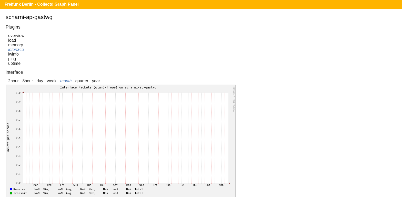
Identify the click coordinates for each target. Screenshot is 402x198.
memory (15, 45)
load (12, 40)
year (96, 81)
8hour (27, 81)
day (40, 81)
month (66, 81)
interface (16, 49)
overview (16, 35)
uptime (14, 63)
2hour (13, 81)
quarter (81, 81)
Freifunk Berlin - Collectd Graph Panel (42, 4)
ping (12, 59)
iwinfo (13, 54)
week (51, 81)
